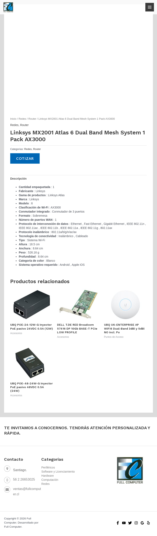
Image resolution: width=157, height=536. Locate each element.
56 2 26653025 (24, 479)
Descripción (18, 178)
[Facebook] (118, 523)
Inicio (13, 118)
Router (32, 118)
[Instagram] (136, 523)
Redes (22, 118)
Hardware (47, 475)
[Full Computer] (8, 7)
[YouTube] (124, 523)
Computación (49, 479)
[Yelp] (148, 523)
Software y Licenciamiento (58, 471)
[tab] (18, 178)
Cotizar (25, 158)
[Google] (142, 523)
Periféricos (48, 467)
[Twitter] (130, 523)
